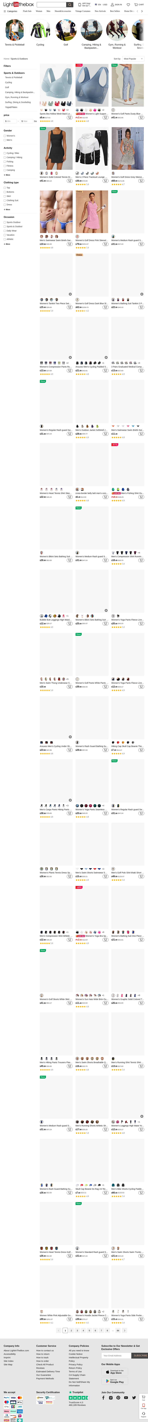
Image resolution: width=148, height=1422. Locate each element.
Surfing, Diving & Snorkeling (18, 102)
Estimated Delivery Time (48, 1371)
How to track (42, 1357)
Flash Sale (27, 11)
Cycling (8, 82)
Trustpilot (76, 1392)
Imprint (7, 1357)
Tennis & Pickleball (13, 77)
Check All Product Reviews (45, 1366)
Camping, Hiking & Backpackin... (20, 92)
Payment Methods (45, 1378)
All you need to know (79, 1350)
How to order (42, 1361)
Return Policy (75, 1368)
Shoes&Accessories (63, 11)
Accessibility (10, 1354)
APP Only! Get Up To (86, 4)
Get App (143, 1408)
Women (39, 11)
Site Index (8, 1361)
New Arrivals (100, 11)
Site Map (8, 1364)
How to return (42, 1354)
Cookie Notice (75, 1354)
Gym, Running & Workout (16, 97)
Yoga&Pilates (11, 107)
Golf (7, 87)
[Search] (51, 4)
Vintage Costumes (82, 11)
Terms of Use (75, 1371)
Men (48, 11)
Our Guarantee (43, 1375)
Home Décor (129, 11)
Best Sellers (115, 11)
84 (118, 1330)
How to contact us (45, 1350)
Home (7, 58)
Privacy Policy (75, 1364)
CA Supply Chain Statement (77, 1377)
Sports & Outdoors (19, 59)
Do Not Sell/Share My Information (79, 1384)
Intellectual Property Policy (78, 1359)
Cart (144, 1398)
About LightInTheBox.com (16, 1350)
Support (143, 1416)
